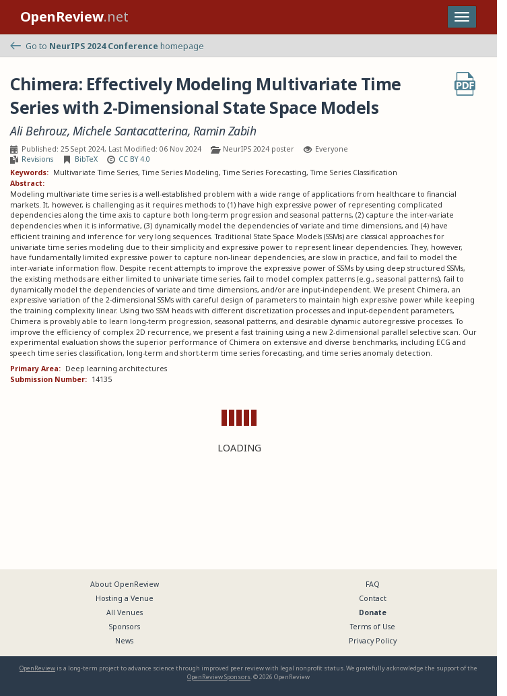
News (124, 640)
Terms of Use (372, 626)
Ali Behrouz (38, 131)
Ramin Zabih (225, 131)
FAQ (373, 584)
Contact (372, 598)
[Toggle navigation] (462, 16)
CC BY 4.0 (134, 159)
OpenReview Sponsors (218, 676)
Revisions (37, 159)
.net (74, 16)
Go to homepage (107, 46)
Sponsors (124, 626)
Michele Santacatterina (130, 131)
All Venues (124, 612)
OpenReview (37, 668)
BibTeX (86, 159)
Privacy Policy (373, 640)
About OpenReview (124, 584)
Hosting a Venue (125, 598)
